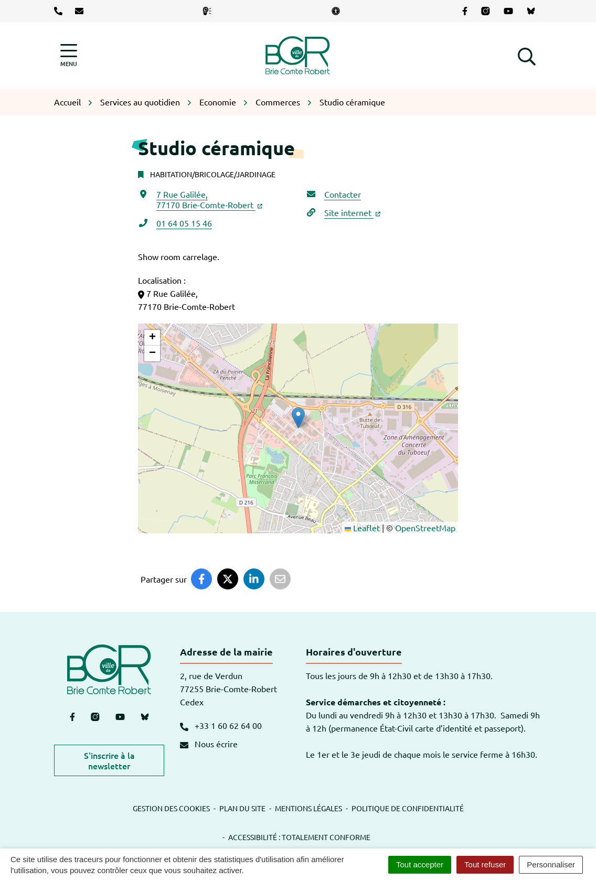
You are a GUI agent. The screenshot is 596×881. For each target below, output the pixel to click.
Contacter (342, 194)
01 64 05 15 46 (184, 223)
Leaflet (362, 527)
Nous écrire (209, 743)
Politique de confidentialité (408, 808)
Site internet (352, 212)
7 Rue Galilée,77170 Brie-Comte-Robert (209, 199)
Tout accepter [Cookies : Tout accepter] (419, 864)
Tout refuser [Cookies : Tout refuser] (485, 864)
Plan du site (242, 808)
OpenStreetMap (425, 527)
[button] (527, 55)
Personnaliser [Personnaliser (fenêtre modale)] (551, 864)
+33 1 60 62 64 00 (221, 725)
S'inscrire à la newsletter (109, 760)
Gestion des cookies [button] (171, 808)
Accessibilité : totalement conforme (299, 837)
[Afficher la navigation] (68, 55)
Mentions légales (308, 808)
